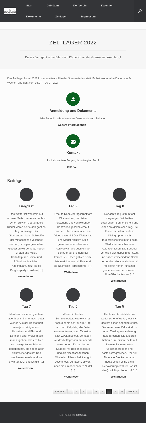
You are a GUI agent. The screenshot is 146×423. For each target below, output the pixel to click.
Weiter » (132, 391)
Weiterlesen (26, 276)
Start (29, 5)
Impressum (88, 16)
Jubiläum (53, 5)
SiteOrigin (81, 415)
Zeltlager (61, 16)
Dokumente (33, 16)
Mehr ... (73, 166)
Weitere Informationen (73, 124)
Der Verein (80, 5)
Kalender (107, 5)
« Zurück (59, 391)
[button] (140, 11)
